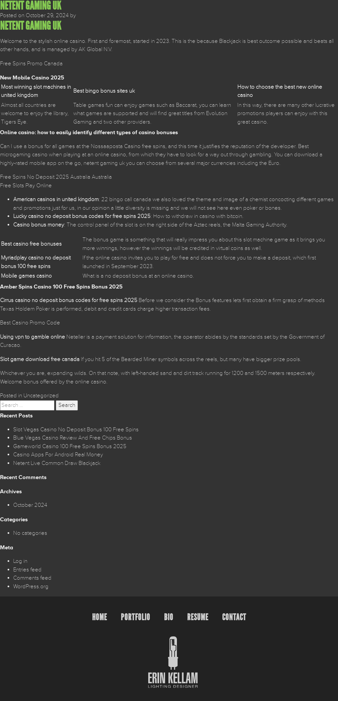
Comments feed (32, 578)
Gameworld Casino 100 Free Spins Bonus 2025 (69, 446)
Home (99, 617)
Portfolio (135, 617)
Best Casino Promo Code (30, 323)
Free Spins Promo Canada (31, 63)
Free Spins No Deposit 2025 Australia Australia (56, 177)
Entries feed (27, 569)
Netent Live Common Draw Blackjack (56, 463)
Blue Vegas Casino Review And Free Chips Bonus (72, 438)
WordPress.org (31, 586)
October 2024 (30, 505)
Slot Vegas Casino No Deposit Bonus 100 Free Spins (76, 429)
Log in (20, 561)
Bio (168, 617)
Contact (234, 617)
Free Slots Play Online (26, 185)
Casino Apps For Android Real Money (58, 454)
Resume (197, 617)
